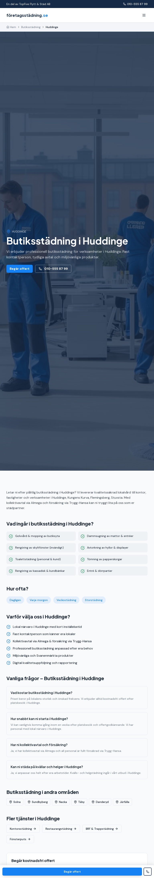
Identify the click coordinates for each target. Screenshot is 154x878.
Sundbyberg (37, 802)
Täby (79, 802)
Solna (15, 802)
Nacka (61, 802)
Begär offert (19, 269)
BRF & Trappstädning (102, 829)
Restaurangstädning (61, 829)
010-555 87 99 (135, 4)
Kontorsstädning (23, 829)
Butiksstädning (31, 27)
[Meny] (144, 15)
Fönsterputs (20, 839)
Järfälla (122, 802)
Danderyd (100, 802)
